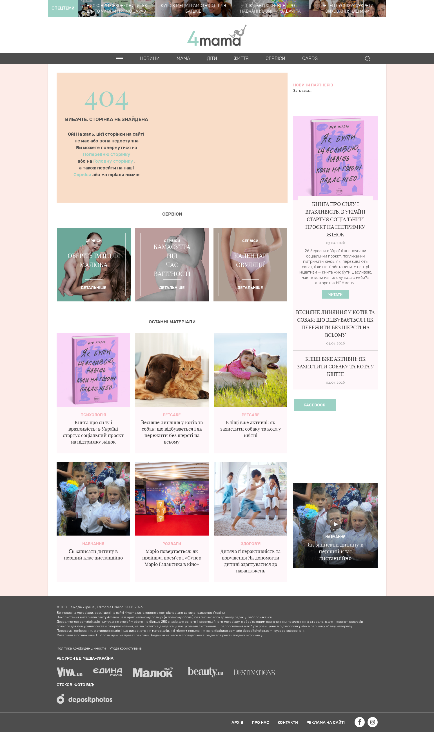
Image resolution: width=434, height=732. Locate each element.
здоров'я (251, 543)
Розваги (172, 543)
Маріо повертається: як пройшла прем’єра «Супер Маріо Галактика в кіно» (171, 557)
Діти (212, 58)
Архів (237, 722)
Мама (183, 58)
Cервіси (275, 58)
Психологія (93, 415)
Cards (310, 58)
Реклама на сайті (325, 722)
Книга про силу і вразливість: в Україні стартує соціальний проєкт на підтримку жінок (335, 219)
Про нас (260, 722)
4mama (217, 35)
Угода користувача (126, 648)
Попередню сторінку (106, 154)
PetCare (172, 415)
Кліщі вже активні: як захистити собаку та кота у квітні (250, 428)
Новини (150, 58)
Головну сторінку (113, 161)
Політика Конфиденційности (81, 648)
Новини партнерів (313, 85)
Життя (241, 58)
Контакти (288, 722)
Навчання (93, 543)
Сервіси (83, 175)
